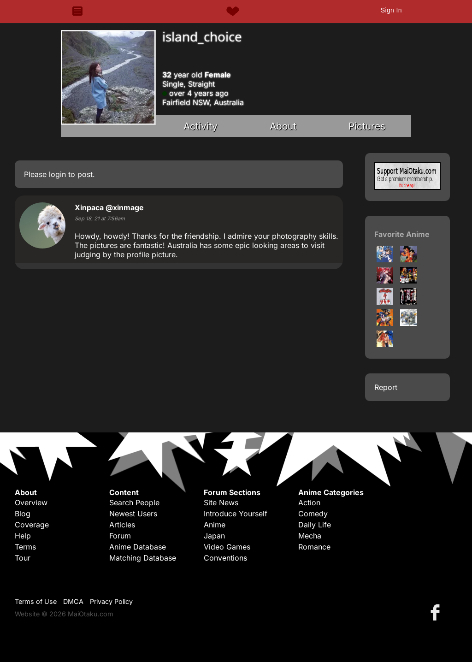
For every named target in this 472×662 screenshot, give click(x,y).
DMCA (73, 601)
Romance (314, 546)
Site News (221, 502)
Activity (200, 126)
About (283, 126)
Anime (214, 524)
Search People (134, 502)
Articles (122, 524)
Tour (22, 557)
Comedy (313, 513)
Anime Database (137, 546)
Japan (214, 535)
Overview (31, 502)
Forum (120, 535)
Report (385, 387)
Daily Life (314, 524)
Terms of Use (36, 601)
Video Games (227, 546)
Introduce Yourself (235, 513)
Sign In (391, 10)
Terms (25, 546)
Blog (22, 513)
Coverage (32, 524)
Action (309, 502)
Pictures (366, 126)
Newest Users (133, 513)
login (57, 174)
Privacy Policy (111, 601)
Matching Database (142, 557)
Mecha (309, 535)
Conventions (225, 557)
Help (23, 535)
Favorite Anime (402, 234)
